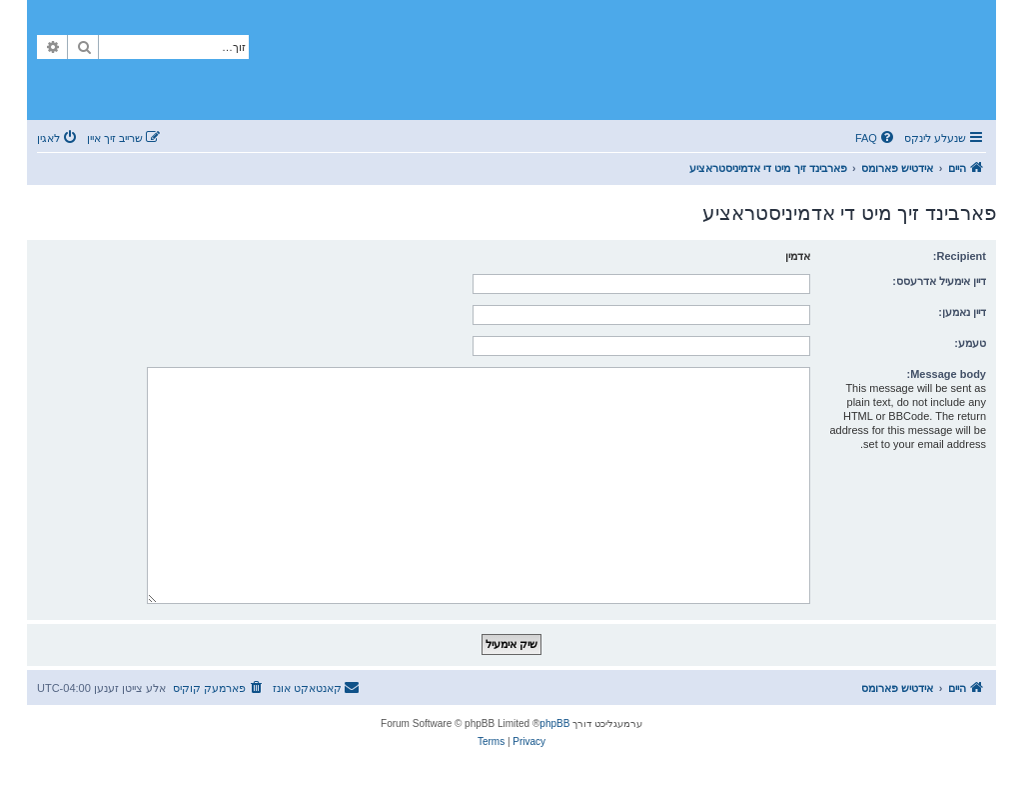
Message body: (946, 374)
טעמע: (970, 343)
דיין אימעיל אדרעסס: (939, 281)
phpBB (554, 723)
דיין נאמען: (962, 312)
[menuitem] (876, 138)
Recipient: (959, 256)
